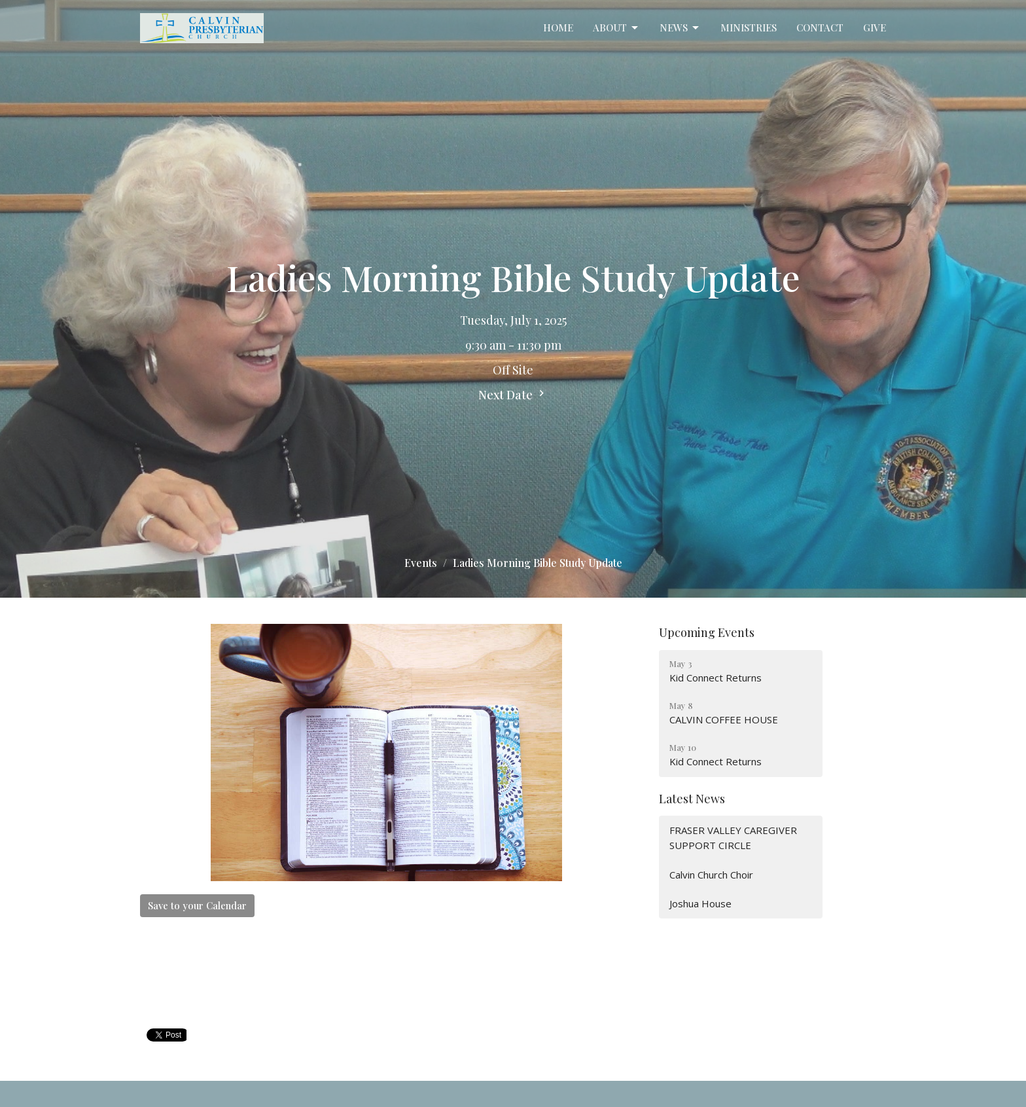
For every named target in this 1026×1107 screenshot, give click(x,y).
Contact (819, 27)
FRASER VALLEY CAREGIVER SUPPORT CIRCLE (733, 838)
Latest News (692, 799)
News (680, 28)
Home (558, 27)
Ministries (748, 27)
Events (420, 563)
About (616, 28)
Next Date (513, 395)
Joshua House (700, 903)
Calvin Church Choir (711, 874)
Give (874, 27)
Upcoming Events (706, 632)
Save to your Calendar (197, 905)
